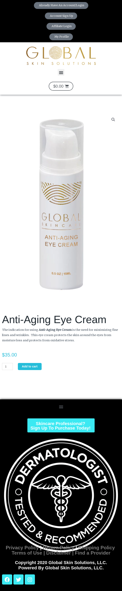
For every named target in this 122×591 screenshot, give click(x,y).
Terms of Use (27, 553)
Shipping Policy (96, 547)
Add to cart (30, 366)
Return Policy (58, 547)
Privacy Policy (22, 547)
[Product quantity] (7, 366)
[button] (61, 72)
